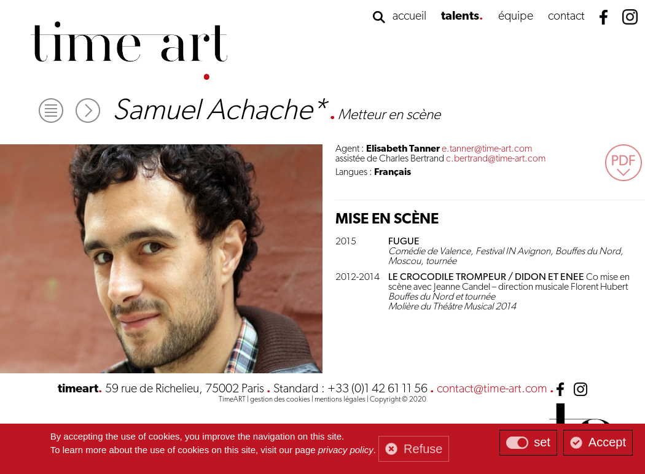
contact (566, 16)
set (542, 442)
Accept (607, 442)
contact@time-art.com (492, 389)
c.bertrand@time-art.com (495, 159)
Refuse (423, 449)
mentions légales (340, 399)
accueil (409, 16)
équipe (515, 16)
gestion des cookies (280, 399)
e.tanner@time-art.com (487, 149)
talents (460, 16)
